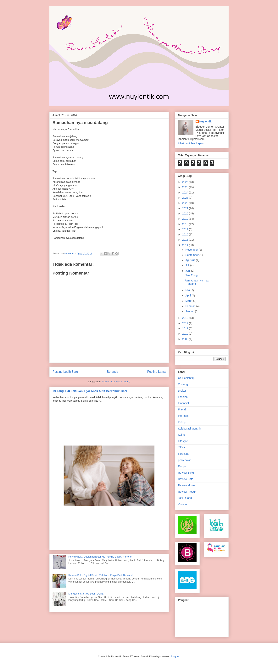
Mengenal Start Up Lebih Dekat (85, 593)
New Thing (191, 275)
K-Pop (182, 422)
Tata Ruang (185, 497)
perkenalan (184, 460)
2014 (185, 245)
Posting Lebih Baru (65, 371)
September (192, 254)
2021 (185, 208)
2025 (185, 187)
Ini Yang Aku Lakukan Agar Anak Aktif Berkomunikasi (90, 391)
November (191, 249)
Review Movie (186, 485)
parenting (183, 453)
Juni (188, 270)
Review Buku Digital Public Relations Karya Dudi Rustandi (100, 575)
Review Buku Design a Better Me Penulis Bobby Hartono (99, 556)
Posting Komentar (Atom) (116, 381)
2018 (185, 224)
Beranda (112, 371)
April (188, 295)
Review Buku (186, 472)
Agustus (190, 260)
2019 (185, 218)
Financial (183, 403)
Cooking (183, 384)
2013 (185, 317)
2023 (185, 197)
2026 (185, 181)
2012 (185, 323)
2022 (185, 202)
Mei (187, 290)
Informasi (183, 415)
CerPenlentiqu (186, 377)
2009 (185, 339)
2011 (185, 328)
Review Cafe (185, 479)
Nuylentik (205, 121)
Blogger (175, 656)
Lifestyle (183, 441)
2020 (185, 213)
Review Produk (187, 491)
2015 (185, 239)
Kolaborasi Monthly (189, 428)
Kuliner (182, 434)
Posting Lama (156, 371)
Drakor (182, 390)
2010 (185, 333)
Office (181, 447)
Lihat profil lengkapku (190, 143)
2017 (185, 229)
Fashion (183, 397)
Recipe (182, 466)
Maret (189, 300)
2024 (185, 192)
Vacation (183, 504)
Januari (190, 311)
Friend (182, 409)
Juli (187, 265)
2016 (185, 234)
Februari (190, 306)
